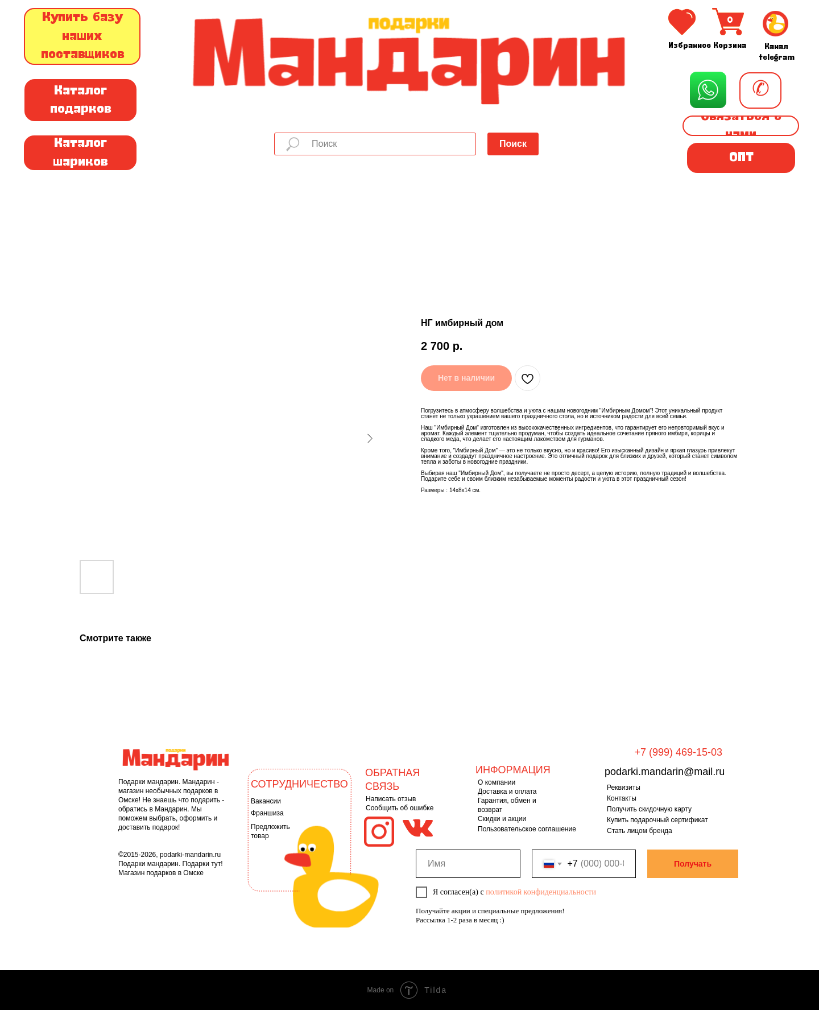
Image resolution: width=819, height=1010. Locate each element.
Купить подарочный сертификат (657, 820)
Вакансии (266, 801)
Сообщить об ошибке (399, 808)
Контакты (621, 798)
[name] (468, 864)
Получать (693, 863)
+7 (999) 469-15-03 (678, 752)
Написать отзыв (391, 799)
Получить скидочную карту (649, 809)
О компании (496, 782)
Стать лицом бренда (639, 831)
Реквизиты (623, 787)
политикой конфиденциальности (541, 892)
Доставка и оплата (507, 791)
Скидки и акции (502, 819)
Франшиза (267, 813)
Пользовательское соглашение (527, 829)
